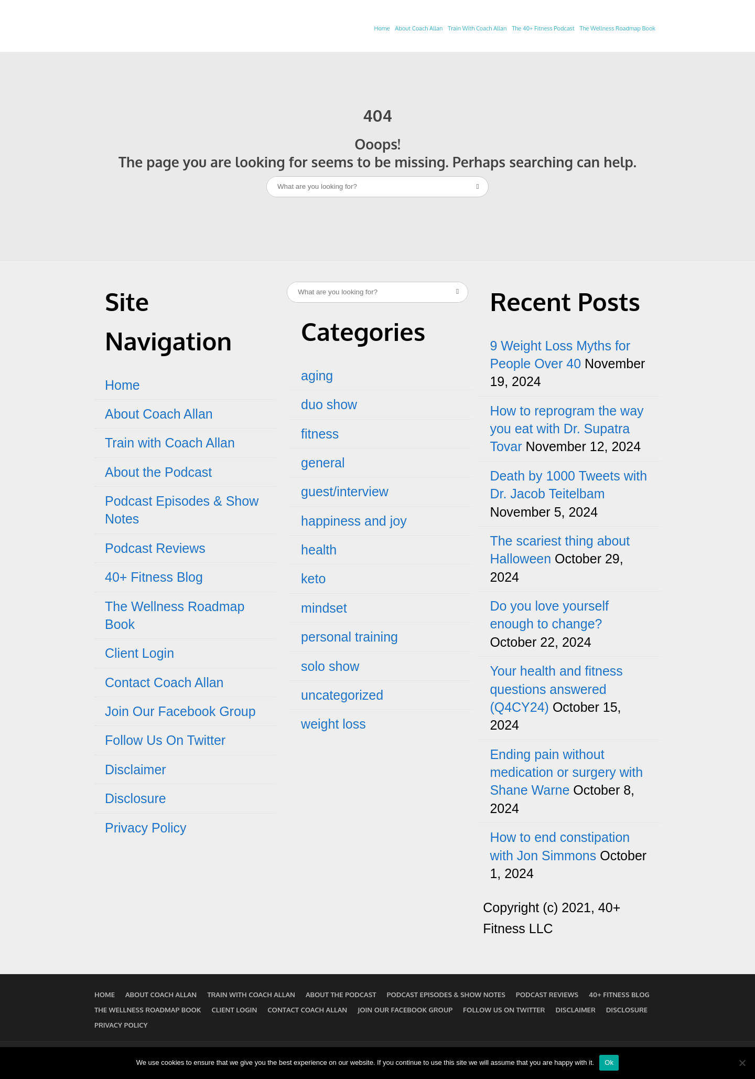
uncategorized (342, 695)
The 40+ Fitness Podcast (543, 28)
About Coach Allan (419, 28)
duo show (329, 404)
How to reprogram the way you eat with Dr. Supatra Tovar (566, 428)
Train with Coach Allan (170, 442)
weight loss (333, 724)
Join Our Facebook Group (180, 711)
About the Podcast (158, 472)
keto (313, 578)
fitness (320, 433)
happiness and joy (354, 521)
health (319, 549)
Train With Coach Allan (477, 28)
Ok (609, 1062)
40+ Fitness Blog (154, 577)
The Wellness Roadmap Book (617, 28)
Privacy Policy (146, 827)
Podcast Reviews (155, 548)
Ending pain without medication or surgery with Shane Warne (566, 772)
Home (382, 28)
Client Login (139, 653)
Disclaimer (135, 769)
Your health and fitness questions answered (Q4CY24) (556, 689)
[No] (742, 1062)
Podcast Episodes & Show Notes (446, 994)
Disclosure (135, 798)
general (322, 462)
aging (317, 375)
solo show (330, 666)
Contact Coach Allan (164, 682)
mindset (324, 608)
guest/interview (345, 491)
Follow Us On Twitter (165, 740)
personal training (349, 636)
